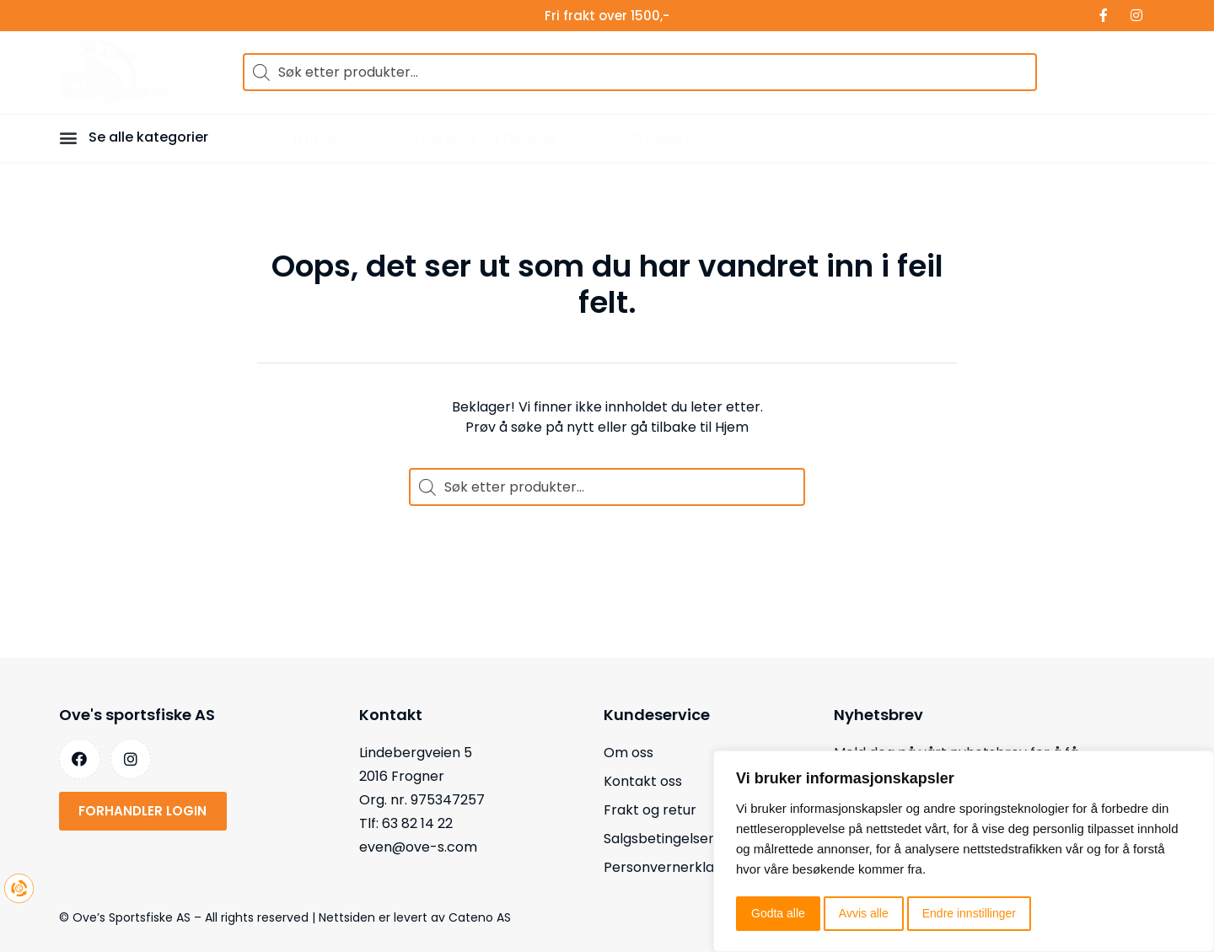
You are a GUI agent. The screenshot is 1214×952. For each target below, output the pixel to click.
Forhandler (212, 15)
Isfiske (314, 138)
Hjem (732, 427)
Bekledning (799, 138)
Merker (137, 15)
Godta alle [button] (778, 913)
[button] (71, 137)
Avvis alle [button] (864, 913)
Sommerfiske (955, 138)
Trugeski (660, 138)
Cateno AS (480, 917)
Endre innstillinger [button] (969, 913)
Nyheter (1100, 138)
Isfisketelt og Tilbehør (483, 138)
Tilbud (77, 15)
